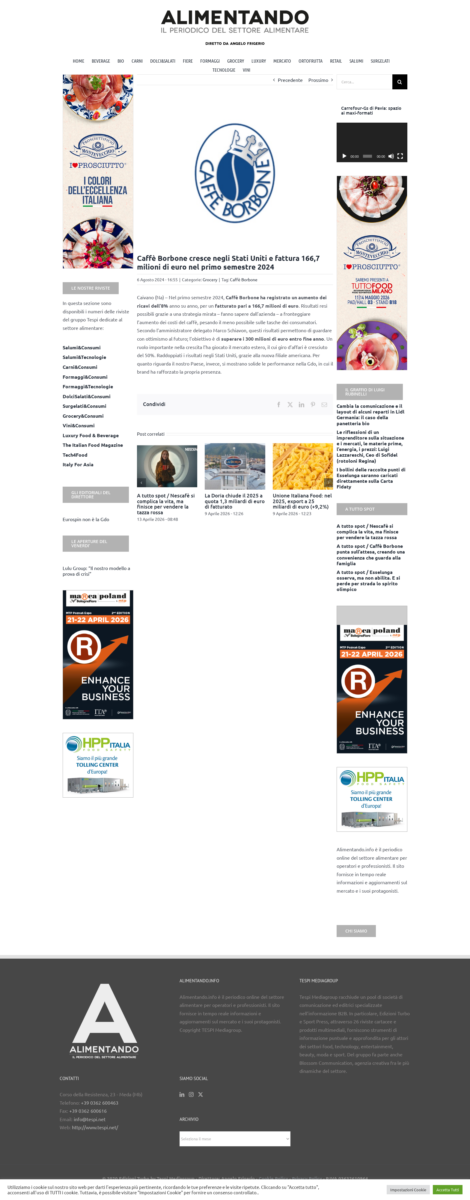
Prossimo (318, 80)
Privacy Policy (307, 1178)
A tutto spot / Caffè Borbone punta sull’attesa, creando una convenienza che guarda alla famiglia (371, 554)
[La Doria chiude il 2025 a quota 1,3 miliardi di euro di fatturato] (235, 446)
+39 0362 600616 (88, 1111)
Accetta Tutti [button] (447, 1189)
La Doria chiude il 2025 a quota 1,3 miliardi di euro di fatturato (235, 501)
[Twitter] (200, 1094)
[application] (372, 143)
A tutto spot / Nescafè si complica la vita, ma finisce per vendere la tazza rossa (166, 504)
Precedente (290, 80)
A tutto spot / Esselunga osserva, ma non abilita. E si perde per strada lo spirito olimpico (368, 581)
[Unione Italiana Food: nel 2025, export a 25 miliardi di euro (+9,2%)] (303, 446)
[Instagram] (191, 1094)
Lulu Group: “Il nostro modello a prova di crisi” (96, 571)
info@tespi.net (90, 1119)
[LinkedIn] (182, 1094)
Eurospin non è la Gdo (86, 519)
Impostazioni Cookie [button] (408, 1189)
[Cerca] (399, 81)
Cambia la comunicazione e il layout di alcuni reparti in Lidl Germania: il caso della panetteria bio (370, 414)
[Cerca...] (364, 81)
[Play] (344, 156)
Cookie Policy (273, 1178)
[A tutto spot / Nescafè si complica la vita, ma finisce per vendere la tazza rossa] (167, 446)
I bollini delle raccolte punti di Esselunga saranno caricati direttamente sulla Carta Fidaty (371, 478)
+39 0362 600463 (99, 1103)
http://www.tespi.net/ (95, 1127)
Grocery (210, 279)
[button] (141, 482)
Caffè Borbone (243, 279)
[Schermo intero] (400, 156)
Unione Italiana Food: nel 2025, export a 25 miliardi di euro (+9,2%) (302, 501)
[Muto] (391, 156)
